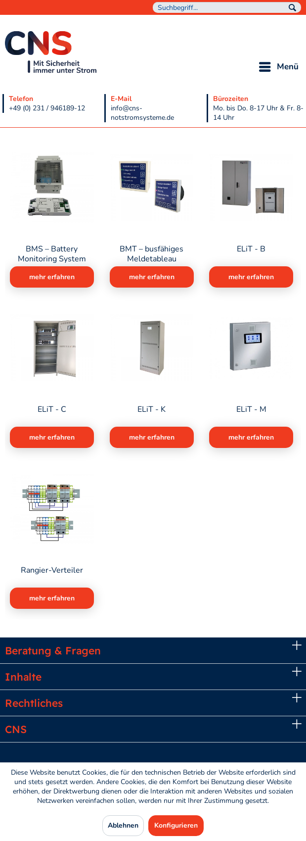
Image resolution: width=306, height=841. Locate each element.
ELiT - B (251, 249)
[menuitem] (227, 7)
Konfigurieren (176, 825)
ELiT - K (151, 409)
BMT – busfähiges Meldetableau (151, 254)
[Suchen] (292, 7)
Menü (279, 65)
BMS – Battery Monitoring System (52, 254)
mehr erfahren (52, 277)
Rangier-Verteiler (52, 570)
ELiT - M (251, 409)
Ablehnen (123, 825)
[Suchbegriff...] (227, 7)
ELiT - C (52, 409)
